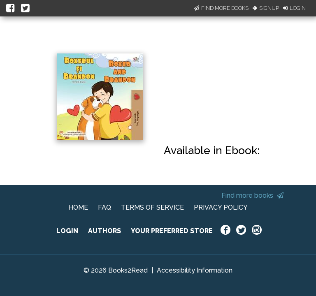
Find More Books (221, 8)
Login (294, 8)
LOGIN (67, 231)
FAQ (104, 207)
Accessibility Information (194, 270)
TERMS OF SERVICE (152, 207)
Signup (266, 8)
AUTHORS (104, 231)
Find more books (252, 195)
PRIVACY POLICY (221, 207)
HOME (78, 207)
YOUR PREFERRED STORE (172, 231)
